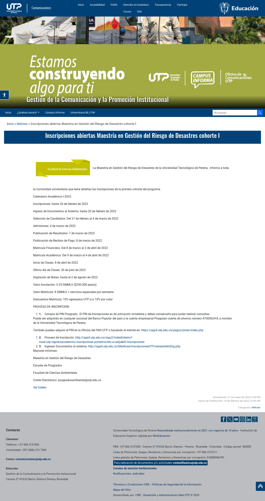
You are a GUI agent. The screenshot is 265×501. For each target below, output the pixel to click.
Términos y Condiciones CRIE (131, 484)
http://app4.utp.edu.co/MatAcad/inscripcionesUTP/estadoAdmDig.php (134, 346)
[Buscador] (260, 112)
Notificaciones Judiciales (128, 473)
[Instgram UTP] (242, 419)
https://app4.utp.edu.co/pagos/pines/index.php (172, 330)
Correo (127, 11)
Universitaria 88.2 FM (82, 112)
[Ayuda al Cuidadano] (255, 419)
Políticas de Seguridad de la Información (177, 484)
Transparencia (163, 4)
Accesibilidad (97, 4)
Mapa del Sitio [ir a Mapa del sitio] (122, 489)
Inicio (81, 4)
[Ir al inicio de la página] (260, 486)
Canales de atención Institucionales (135, 468)
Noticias (22, 124)
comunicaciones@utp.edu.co (33, 459)
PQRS (114, 4)
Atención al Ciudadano (136, 4)
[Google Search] (235, 112)
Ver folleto (40, 387)
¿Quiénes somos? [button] (27, 112)
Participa (182, 4)
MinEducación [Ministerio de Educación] (161, 435)
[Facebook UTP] (223, 419)
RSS (139, 11)
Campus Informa (55, 112)
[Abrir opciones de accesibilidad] (4, 95)
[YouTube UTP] (236, 419)
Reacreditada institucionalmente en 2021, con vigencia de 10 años (197, 430)
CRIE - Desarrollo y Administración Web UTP (162, 495)
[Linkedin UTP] (248, 419)
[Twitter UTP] (230, 419)
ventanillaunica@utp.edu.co (190, 462)
